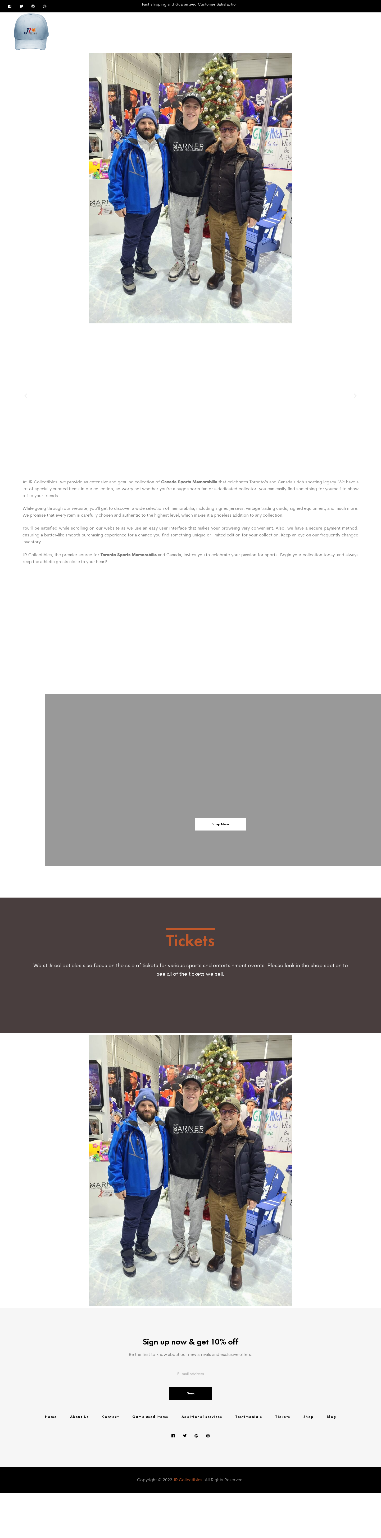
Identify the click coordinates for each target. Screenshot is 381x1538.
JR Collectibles (187, 1524)
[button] (25, 395)
